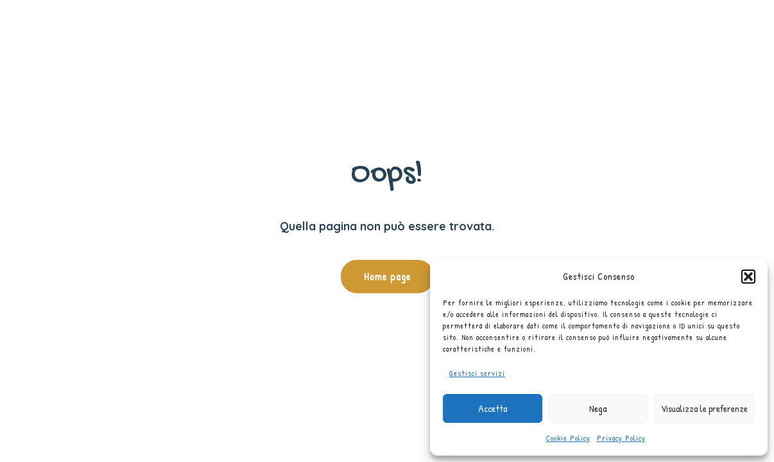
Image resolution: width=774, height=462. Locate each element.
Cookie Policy (568, 437)
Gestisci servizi (477, 373)
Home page (387, 277)
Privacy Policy (621, 437)
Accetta (492, 408)
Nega (597, 408)
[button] (748, 276)
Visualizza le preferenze (704, 408)
